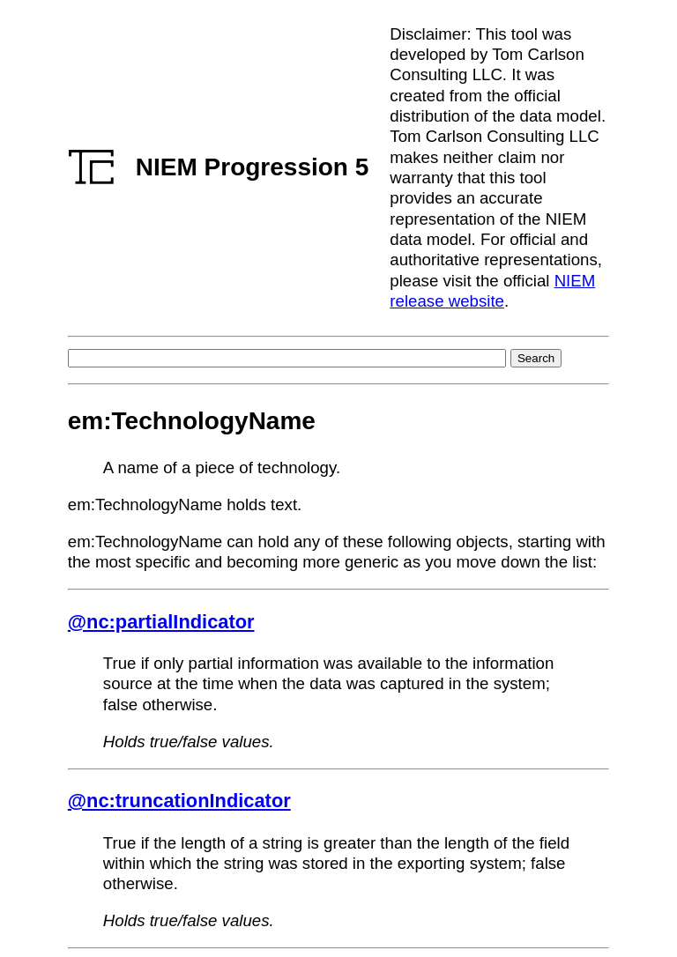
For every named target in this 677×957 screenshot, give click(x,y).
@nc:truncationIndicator (179, 801)
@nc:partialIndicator (161, 622)
